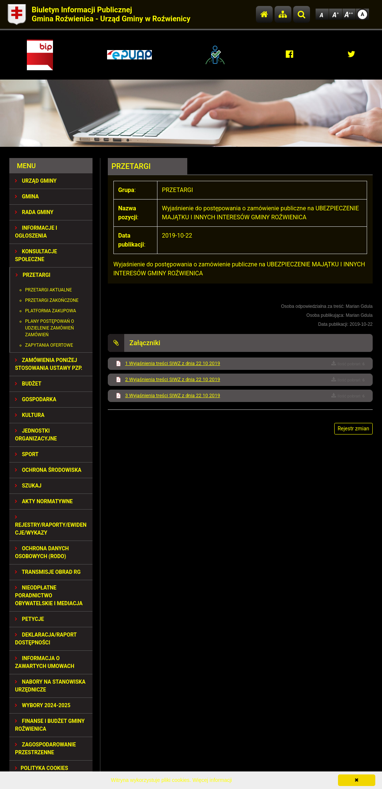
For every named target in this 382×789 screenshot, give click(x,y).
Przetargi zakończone (51, 300)
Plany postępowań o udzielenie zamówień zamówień (49, 328)
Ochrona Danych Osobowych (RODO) (42, 552)
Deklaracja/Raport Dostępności (45, 639)
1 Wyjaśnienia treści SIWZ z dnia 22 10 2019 (172, 363)
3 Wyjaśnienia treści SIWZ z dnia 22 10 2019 (172, 395)
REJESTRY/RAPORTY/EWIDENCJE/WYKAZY (51, 525)
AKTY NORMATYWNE (44, 501)
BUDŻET (28, 384)
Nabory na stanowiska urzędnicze (50, 686)
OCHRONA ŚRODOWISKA (48, 470)
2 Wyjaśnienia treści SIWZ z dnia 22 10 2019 (172, 379)
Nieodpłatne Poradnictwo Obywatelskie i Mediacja (48, 595)
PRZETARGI (33, 275)
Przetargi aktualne (48, 290)
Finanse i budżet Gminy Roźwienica (50, 725)
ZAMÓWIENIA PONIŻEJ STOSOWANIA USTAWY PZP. (48, 364)
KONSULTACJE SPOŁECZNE (36, 255)
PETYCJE (29, 619)
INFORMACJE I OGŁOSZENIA (36, 232)
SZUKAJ (28, 486)
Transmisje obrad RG (48, 572)
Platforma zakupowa (50, 310)
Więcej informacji (212, 780)
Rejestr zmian (353, 428)
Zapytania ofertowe (49, 345)
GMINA (27, 196)
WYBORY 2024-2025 (43, 705)
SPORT (26, 454)
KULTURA (29, 415)
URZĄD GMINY (36, 181)
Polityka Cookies (41, 768)
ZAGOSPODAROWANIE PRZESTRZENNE (45, 748)
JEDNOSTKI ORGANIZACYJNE (36, 435)
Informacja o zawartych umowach (44, 662)
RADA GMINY (34, 212)
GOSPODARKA (35, 399)
